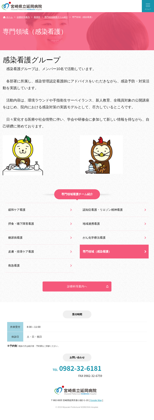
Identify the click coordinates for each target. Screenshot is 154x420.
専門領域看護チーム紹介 (56, 17)
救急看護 (14, 265)
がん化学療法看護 (94, 237)
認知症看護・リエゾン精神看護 (103, 209)
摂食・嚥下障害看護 (21, 223)
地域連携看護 (91, 223)
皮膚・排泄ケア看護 (21, 251)
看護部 (37, 17)
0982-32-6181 (77, 368)
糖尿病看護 (15, 237)
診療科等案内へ (77, 286)
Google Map (96, 400)
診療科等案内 (23, 17)
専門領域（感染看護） (97, 251)
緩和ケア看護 (16, 209)
